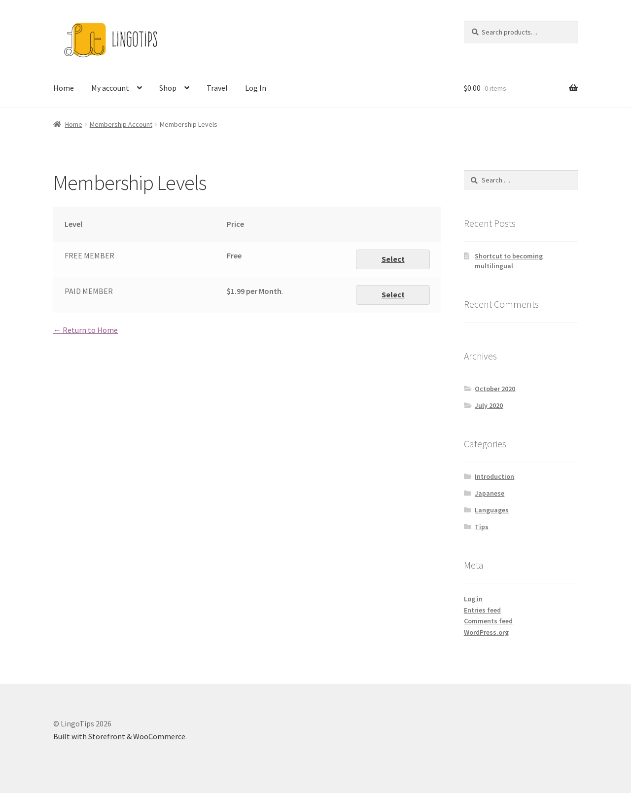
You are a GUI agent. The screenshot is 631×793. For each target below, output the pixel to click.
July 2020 (489, 405)
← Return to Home (85, 330)
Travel (217, 88)
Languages (492, 509)
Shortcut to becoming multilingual (509, 261)
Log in (473, 598)
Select (393, 259)
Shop (167, 88)
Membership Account (121, 124)
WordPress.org (486, 632)
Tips (482, 526)
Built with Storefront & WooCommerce (119, 736)
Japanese (489, 493)
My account (110, 88)
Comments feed (488, 620)
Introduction (494, 476)
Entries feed (482, 610)
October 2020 (495, 388)
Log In (255, 88)
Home (63, 88)
